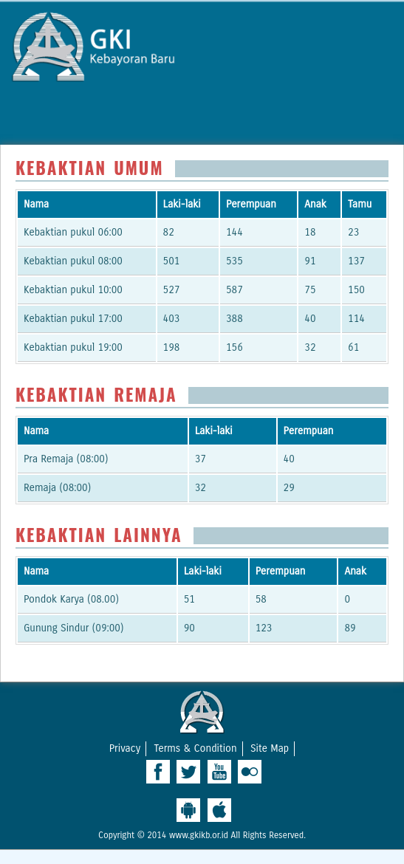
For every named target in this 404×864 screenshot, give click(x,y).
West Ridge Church (202, 712)
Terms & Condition (195, 748)
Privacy (124, 748)
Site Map (269, 748)
